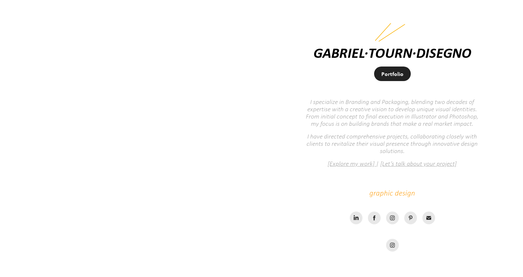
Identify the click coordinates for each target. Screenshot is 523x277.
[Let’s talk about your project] (418, 164)
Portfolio (392, 74)
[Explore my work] (352, 164)
